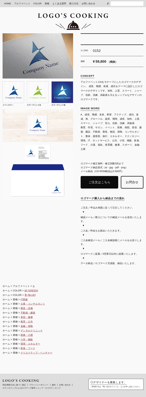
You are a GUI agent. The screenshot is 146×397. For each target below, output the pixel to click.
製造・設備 (27, 308)
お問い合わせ (88, 3)
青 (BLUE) (30, 295)
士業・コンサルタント (33, 303)
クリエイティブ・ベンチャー (36, 352)
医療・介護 (27, 335)
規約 (54, 385)
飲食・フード (28, 348)
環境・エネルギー (30, 343)
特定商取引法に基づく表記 (14, 385)
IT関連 (24, 299)
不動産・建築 (28, 312)
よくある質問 (59, 3)
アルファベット (22, 3)
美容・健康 (27, 317)
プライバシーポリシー (39, 385)
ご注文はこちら (99, 182)
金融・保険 (27, 326)
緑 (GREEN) (31, 290)
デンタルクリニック (32, 330)
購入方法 (73, 3)
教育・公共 (27, 321)
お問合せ (132, 182)
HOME (7, 3)
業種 (47, 3)
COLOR (37, 3)
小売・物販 (27, 339)
